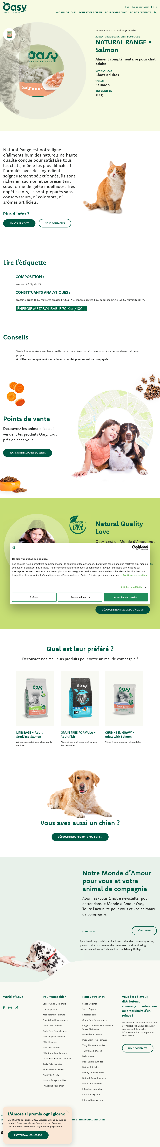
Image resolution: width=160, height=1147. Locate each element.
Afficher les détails (131, 587)
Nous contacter (140, 6)
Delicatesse (88, 1056)
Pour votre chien (54, 997)
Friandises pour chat (92, 1089)
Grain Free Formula (52, 1025)
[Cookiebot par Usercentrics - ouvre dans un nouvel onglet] (134, 547)
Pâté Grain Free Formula (55, 1053)
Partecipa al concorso (28, 1135)
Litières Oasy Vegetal (92, 1100)
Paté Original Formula (54, 1036)
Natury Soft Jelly (51, 1074)
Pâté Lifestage (50, 1042)
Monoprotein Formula (54, 1014)
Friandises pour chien (53, 1085)
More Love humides (92, 1083)
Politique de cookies (135, 575)
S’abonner (144, 930)
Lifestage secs (50, 1009)
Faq (127, 6)
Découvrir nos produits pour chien (80, 836)
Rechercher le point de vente (28, 452)
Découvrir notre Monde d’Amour (122, 609)
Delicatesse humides (92, 1061)
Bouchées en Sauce (92, 1034)
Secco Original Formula (54, 1003)
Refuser (34, 597)
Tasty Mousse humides (93, 1045)
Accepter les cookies (125, 597)
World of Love (13, 997)
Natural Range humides (54, 1080)
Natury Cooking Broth (93, 1072)
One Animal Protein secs (55, 1020)
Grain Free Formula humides (57, 1058)
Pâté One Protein (51, 1047)
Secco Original (89, 1003)
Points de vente (19, 223)
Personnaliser (80, 597)
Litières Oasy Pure (91, 1094)
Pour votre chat (93, 997)
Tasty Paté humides (52, 1063)
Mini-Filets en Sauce (53, 1069)
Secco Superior (89, 1009)
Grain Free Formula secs (55, 1031)
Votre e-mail (88, 931)
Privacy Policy (132, 949)
